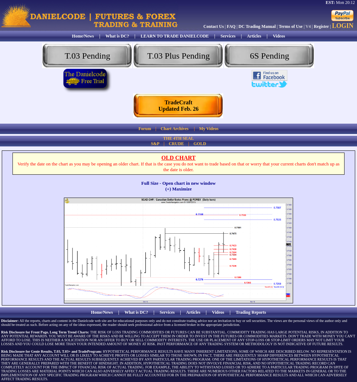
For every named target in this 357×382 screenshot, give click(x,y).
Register (321, 26)
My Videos (208, 128)
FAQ (231, 26)
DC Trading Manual (257, 26)
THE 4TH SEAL (178, 138)
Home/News (83, 36)
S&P (155, 143)
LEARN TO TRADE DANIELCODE (175, 36)
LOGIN (342, 25)
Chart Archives (174, 128)
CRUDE (176, 143)
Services (228, 36)
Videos (279, 36)
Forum (145, 128)
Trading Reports (251, 312)
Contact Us (213, 26)
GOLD (199, 143)
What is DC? (117, 36)
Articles (254, 36)
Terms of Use (291, 26)
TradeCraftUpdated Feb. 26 (178, 105)
